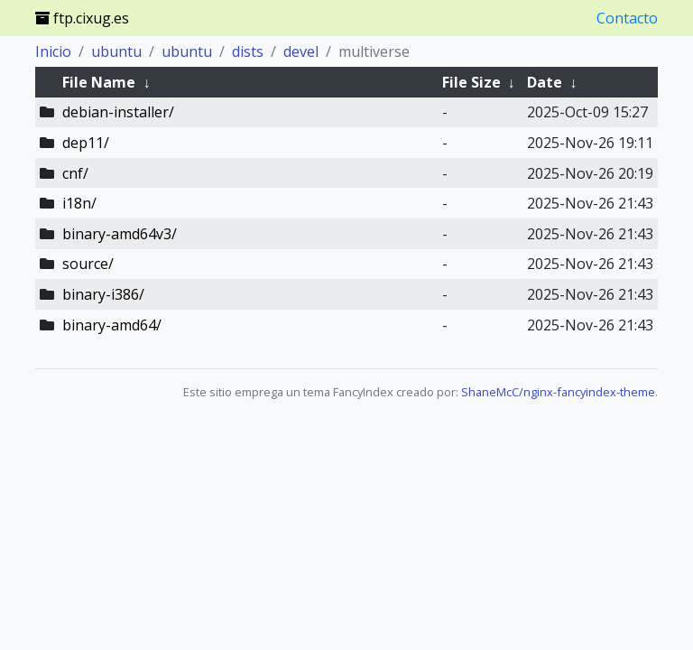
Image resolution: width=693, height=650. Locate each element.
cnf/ (75, 173)
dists (247, 51)
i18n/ (79, 203)
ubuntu (116, 51)
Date (544, 82)
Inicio (53, 51)
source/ (88, 264)
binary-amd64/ (112, 325)
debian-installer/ (118, 112)
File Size (471, 82)
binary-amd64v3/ (119, 234)
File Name (98, 82)
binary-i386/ (103, 294)
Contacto (627, 18)
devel (301, 51)
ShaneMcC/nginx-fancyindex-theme (558, 392)
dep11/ (85, 143)
